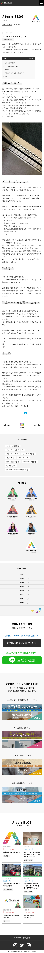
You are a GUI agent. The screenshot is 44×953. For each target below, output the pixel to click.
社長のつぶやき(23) (30, 462)
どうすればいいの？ (10, 66)
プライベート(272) (12, 454)
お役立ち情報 (8, 39)
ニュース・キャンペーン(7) (15, 450)
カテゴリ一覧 (7, 25)
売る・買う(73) (23, 458)
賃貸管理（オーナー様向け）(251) (17, 470)
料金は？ (7, 69)
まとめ (6, 76)
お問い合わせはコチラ (22, 643)
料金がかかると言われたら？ (13, 73)
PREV (8, 425)
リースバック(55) (28, 454)
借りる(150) (10, 458)
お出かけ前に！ (9, 63)
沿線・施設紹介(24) (12, 462)
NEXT (35, 425)
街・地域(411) (10, 466)
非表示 (31, 58)
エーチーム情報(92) (12, 446)
